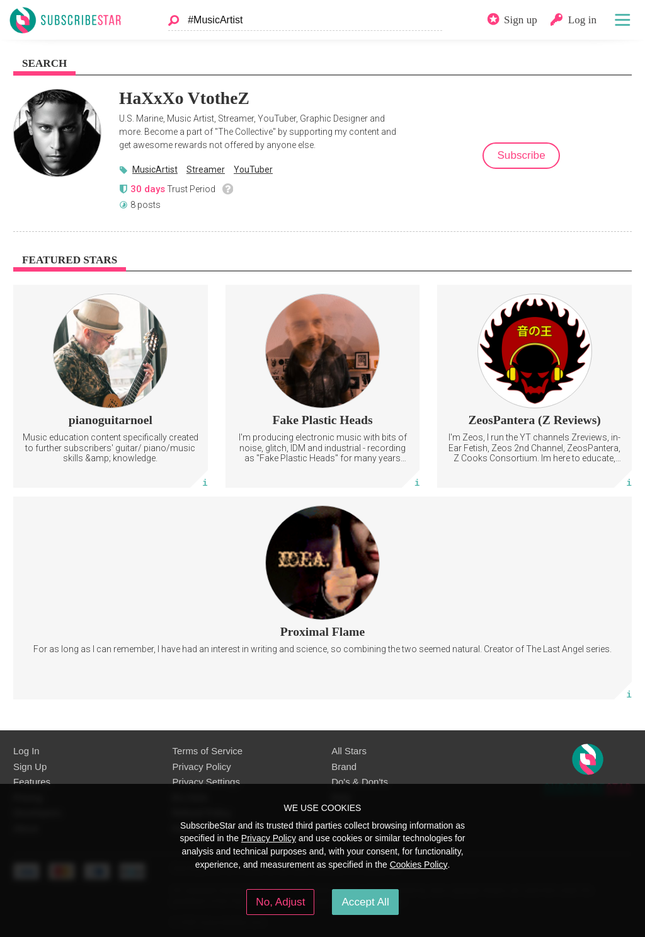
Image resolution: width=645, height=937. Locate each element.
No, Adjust (280, 901)
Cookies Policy (419, 864)
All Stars (349, 750)
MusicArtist (155, 169)
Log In (26, 750)
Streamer (205, 169)
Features (31, 781)
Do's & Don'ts (359, 781)
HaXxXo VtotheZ (184, 98)
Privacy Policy (202, 766)
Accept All (365, 901)
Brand (344, 766)
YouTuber (253, 169)
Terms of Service (208, 750)
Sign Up (30, 766)
